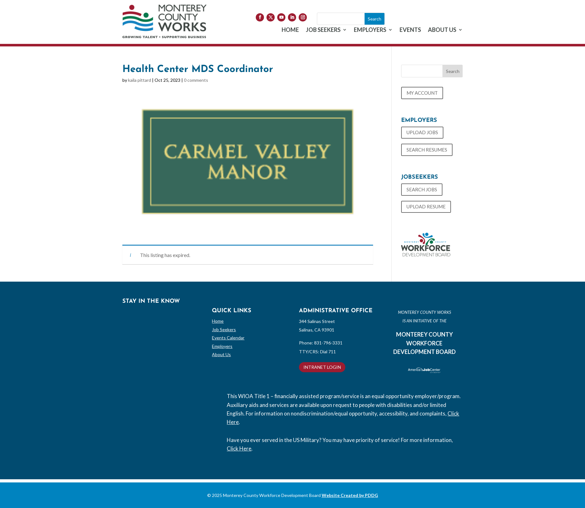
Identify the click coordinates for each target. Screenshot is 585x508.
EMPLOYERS (370, 30)
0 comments (196, 80)
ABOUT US (442, 30)
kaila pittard (139, 80)
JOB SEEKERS (323, 30)
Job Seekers (224, 329)
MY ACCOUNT (422, 93)
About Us (221, 354)
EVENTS (410, 30)
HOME (290, 30)
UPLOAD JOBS (422, 132)
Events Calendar (228, 337)
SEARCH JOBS (422, 189)
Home (218, 321)
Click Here (239, 448)
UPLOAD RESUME (426, 206)
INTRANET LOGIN (322, 367)
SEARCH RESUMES (427, 149)
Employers (222, 346)
